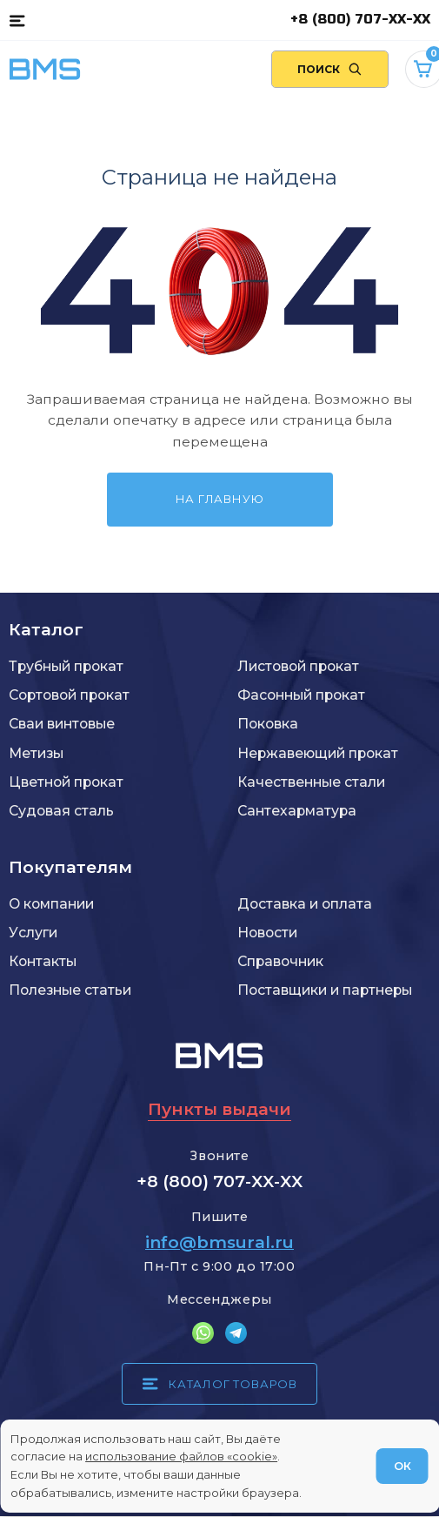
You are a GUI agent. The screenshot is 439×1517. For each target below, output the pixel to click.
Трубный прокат (66, 666)
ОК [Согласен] (402, 1466)
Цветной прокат (66, 782)
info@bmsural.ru (219, 1242)
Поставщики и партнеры (324, 990)
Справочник (280, 961)
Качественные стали (311, 782)
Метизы (36, 753)
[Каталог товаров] (17, 20)
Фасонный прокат (301, 695)
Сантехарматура (296, 810)
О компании (51, 904)
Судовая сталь (61, 810)
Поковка (267, 723)
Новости (267, 932)
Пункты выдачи (219, 1109)
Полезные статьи (70, 990)
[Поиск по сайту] (330, 69)
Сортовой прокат (69, 695)
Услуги (33, 932)
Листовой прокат (298, 666)
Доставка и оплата (304, 904)
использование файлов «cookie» (181, 1456)
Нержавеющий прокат (317, 753)
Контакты (42, 961)
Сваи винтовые (62, 723)
